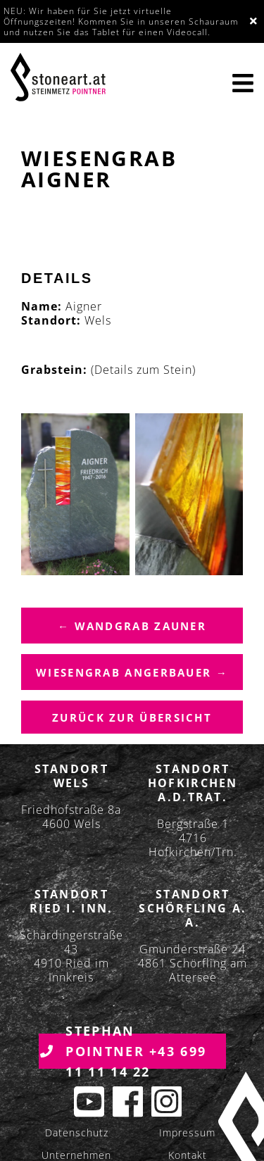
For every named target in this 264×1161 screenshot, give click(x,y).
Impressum (187, 1132)
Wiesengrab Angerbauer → (132, 672)
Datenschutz (76, 1132)
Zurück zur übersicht (132, 717)
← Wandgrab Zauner (132, 626)
